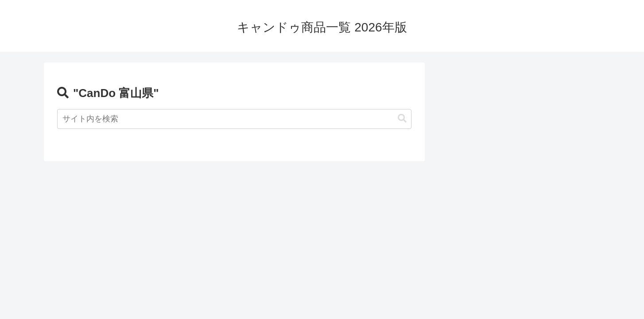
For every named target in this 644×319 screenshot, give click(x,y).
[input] (234, 119)
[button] (402, 118)
